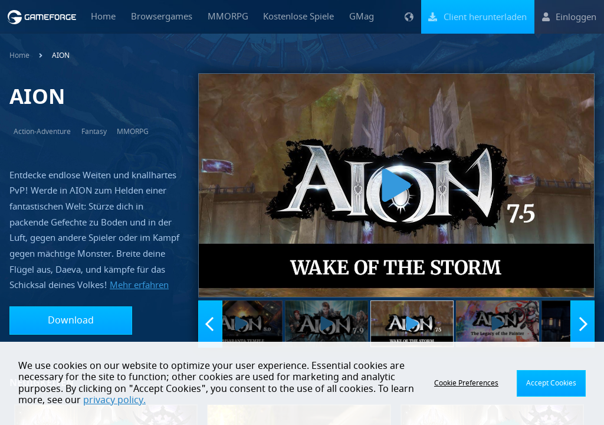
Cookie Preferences (466, 383)
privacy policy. (114, 400)
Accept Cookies (551, 383)
